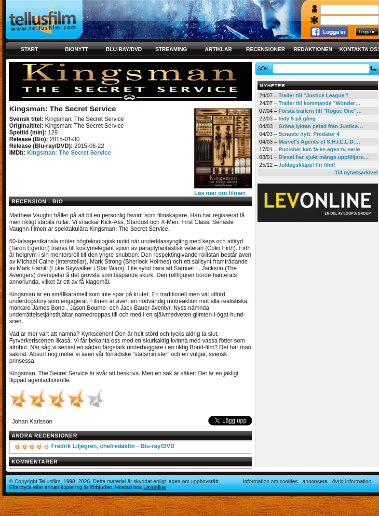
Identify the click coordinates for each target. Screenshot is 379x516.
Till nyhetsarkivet (356, 172)
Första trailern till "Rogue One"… (320, 111)
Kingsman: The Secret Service (69, 152)
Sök (264, 68)
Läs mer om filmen (220, 193)
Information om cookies (270, 481)
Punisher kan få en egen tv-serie (319, 149)
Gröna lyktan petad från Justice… (321, 126)
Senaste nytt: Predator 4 (309, 134)
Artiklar (218, 49)
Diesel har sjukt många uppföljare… (324, 157)
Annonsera (314, 481)
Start (29, 49)
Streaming (171, 49)
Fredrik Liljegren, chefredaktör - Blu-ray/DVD (113, 446)
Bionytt (76, 49)
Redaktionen (312, 49)
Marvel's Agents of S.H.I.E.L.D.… (320, 142)
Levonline (154, 487)
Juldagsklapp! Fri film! (307, 165)
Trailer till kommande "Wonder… (320, 103)
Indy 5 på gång (297, 118)
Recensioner (265, 49)
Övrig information (351, 481)
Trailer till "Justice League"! (314, 95)
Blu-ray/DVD (124, 49)
